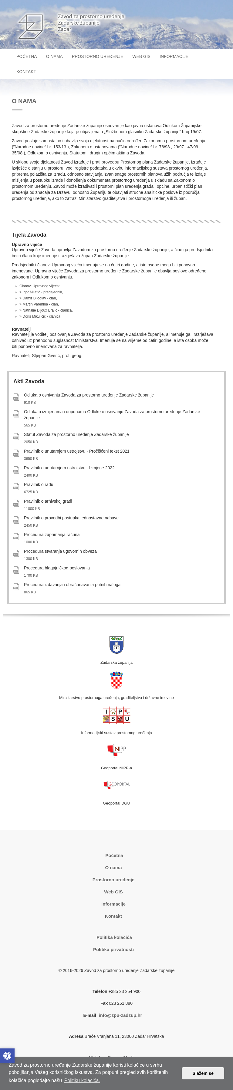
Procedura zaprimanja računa (52, 534)
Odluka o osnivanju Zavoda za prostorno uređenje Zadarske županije (89, 395)
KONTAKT (26, 71)
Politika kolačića (114, 937)
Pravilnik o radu (38, 484)
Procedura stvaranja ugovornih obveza (60, 551)
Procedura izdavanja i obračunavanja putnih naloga (72, 584)
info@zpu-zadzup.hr (120, 1015)
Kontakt (113, 916)
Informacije (113, 903)
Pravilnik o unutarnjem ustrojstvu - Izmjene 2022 (69, 467)
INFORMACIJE (174, 56)
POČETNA (29, 56)
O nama (113, 867)
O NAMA (54, 56)
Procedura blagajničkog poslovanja (57, 567)
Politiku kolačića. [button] (82, 1080)
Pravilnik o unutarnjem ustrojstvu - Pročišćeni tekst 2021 (77, 451)
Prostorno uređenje (113, 879)
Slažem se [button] (203, 1073)
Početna (114, 855)
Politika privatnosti (113, 949)
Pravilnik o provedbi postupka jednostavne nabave (71, 517)
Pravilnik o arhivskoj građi (48, 501)
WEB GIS (141, 56)
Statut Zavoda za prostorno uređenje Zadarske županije (76, 434)
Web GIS (113, 891)
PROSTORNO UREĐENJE (97, 56)
